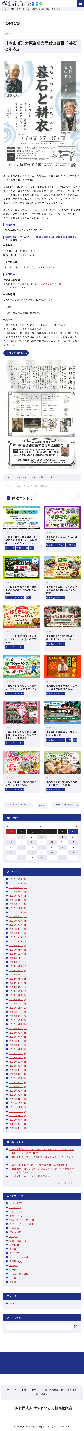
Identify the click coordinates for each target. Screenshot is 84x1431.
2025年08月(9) (17, 921)
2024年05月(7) (17, 983)
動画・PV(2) (16, 1216)
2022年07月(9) (17, 1074)
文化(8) (13, 1282)
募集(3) (13, 1249)
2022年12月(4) (17, 1053)
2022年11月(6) (17, 1057)
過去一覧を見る (65, 1183)
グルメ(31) (15, 1232)
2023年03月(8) (17, 1041)
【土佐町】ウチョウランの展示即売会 (29, 1176)
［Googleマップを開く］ (52, 284)
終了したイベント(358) (22, 1224)
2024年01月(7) (17, 999)
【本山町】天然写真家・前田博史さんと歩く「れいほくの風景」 (20, 590)
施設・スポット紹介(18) (22, 1220)
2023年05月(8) (17, 1033)
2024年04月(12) (18, 987)
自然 (68, 740)
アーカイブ (13, 872)
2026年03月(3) (17, 892)
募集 (31, 548)
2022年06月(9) (17, 1078)
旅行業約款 (42, 1394)
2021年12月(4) (17, 1103)
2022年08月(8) (17, 1070)
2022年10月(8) (17, 1062)
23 (42, 852)
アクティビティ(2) (19, 1257)
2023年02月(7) (17, 1045)
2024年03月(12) (18, 991)
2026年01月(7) (17, 900)
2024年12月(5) (17, 954)
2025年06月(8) (17, 929)
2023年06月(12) (18, 1028)
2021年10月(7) (17, 1111)
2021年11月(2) (17, 1107)
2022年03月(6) (17, 1091)
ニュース (10, 548)
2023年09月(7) (17, 1016)
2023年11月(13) (18, 1008)
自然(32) (14, 1245)
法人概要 (72, 1390)
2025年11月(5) (17, 908)
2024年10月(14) (18, 962)
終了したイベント (17, 477)
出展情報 (71, 545)
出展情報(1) (15, 1261)
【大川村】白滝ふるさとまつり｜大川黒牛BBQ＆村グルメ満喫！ (62, 590)
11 (62, 842)
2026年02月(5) (17, 896)
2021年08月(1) (17, 1115)
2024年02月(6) (17, 995)
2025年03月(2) (17, 941)
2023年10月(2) (17, 1012)
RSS (12, 1303)
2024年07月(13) (18, 974)
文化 (50, 477)
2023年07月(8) (17, 1024)
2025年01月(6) (17, 950)
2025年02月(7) (17, 945)
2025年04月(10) (18, 937)
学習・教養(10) (17, 1241)
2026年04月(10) (18, 887)
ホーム (3, 9)
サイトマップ (14, 1390)
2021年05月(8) (17, 1128)
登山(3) (13, 1278)
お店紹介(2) (15, 1207)
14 (21, 847)
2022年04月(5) (17, 1086)
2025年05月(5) (17, 933)
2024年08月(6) (17, 970)
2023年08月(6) (17, 1020)
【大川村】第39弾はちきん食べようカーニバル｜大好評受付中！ (21, 639)
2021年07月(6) (17, 1120)
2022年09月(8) (17, 1066)
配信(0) (13, 1265)
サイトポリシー (32, 1390)
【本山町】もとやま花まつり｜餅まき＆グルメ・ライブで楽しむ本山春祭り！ (20, 735)
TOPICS (14, 9)
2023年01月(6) (17, 1049)
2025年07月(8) (17, 925)
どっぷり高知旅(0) (19, 1274)
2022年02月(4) (17, 1095)
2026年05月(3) (17, 883)
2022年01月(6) (17, 1099)
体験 (75, 740)
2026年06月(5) (17, 879)
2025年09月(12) (18, 916)
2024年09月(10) (18, 966)
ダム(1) (13, 1236)
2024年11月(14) (18, 958)
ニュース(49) (16, 1212)
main (42, 806)
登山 (28, 597)
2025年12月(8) (17, 904)
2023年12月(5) (17, 1003)
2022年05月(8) (17, 1082)
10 (52, 842)
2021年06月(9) (17, 1124)
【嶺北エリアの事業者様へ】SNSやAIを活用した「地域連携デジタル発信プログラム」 (21, 540)
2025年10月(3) (17, 912)
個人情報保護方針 (54, 1390)
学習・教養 (37, 477)
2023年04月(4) (17, 1037)
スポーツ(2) (15, 1253)
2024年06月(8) (17, 979)
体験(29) (14, 1228)
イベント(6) (15, 1203)
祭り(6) (13, 1270)
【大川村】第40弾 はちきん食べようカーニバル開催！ (38, 1165)
